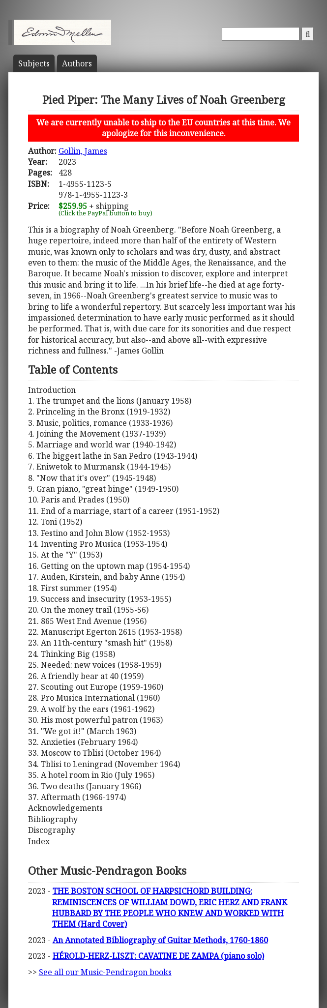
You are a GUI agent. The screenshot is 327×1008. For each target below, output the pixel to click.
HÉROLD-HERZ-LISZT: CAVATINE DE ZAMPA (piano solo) (158, 955)
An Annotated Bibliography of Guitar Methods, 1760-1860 (160, 940)
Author (77, 63)
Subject (34, 63)
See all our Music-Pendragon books (105, 972)
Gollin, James (83, 151)
